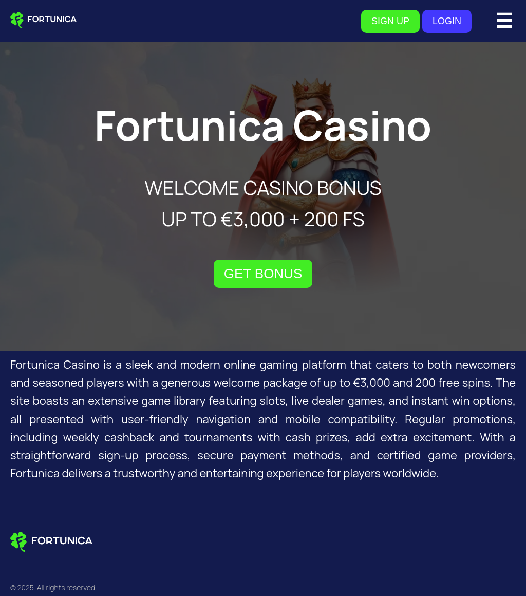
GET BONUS (263, 273)
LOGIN (447, 21)
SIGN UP (390, 21)
